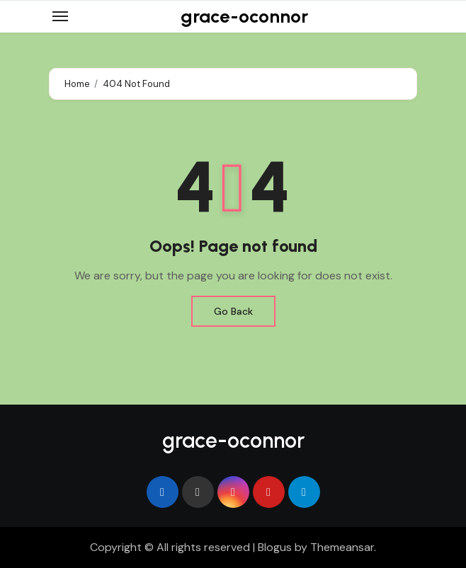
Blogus (275, 547)
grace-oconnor (244, 16)
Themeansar (342, 547)
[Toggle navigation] (60, 16)
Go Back (233, 311)
